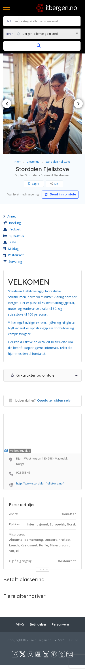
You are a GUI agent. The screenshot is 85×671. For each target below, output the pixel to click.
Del (54, 184)
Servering (12, 261)
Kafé (9, 242)
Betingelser (38, 624)
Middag (11, 248)
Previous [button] (6, 103)
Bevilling (12, 223)
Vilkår (20, 624)
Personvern (60, 624)
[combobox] (42, 34)
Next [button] (78, 103)
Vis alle (44, 569)
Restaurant (13, 255)
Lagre (33, 184)
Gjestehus (33, 162)
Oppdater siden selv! (54, 400)
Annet (9, 216)
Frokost (12, 229)
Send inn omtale (60, 194)
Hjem (18, 162)
